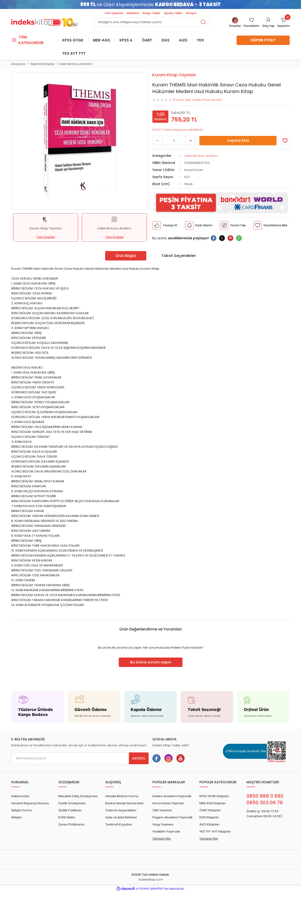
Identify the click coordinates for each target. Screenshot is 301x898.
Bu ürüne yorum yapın (150, 662)
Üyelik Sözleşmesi (72, 803)
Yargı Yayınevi (162, 824)
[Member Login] (251, 22)
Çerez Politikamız (71, 824)
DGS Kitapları (209, 817)
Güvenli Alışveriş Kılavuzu (30, 803)
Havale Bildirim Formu (121, 796)
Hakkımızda (20, 796)
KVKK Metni (66, 817)
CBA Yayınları (162, 810)
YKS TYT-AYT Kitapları (215, 831)
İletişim (191, 13)
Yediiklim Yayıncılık (166, 831)
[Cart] (283, 22)
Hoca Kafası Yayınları (168, 803)
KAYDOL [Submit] (138, 758)
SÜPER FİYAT (263, 40)
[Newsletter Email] (80, 758)
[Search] (152, 22)
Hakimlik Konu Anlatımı (201, 156)
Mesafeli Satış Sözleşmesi (78, 796)
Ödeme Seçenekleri (120, 810)
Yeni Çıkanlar (114, 13)
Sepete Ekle (238, 140)
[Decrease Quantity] (157, 140)
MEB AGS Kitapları (212, 803)
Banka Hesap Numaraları (124, 803)
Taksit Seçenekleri (178, 255)
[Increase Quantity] (190, 140)
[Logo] (44, 22)
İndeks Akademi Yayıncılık (171, 796)
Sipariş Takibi (173, 13)
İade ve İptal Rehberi (121, 817)
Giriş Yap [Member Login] (268, 26)
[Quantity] (174, 140)
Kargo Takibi (151, 13)
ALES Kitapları (209, 824)
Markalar (133, 13)
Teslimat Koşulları (118, 824)
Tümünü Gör (161, 838)
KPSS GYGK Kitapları (214, 796)
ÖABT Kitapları (210, 810)
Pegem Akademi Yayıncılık (172, 817)
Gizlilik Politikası (69, 810)
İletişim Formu (21, 810)
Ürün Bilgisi (125, 255)
